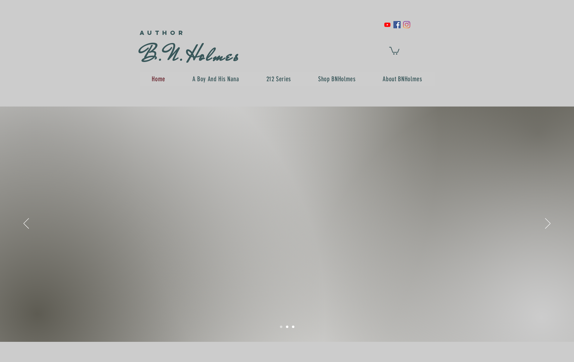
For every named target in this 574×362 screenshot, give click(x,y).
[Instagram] (406, 24)
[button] (394, 50)
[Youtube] (387, 24)
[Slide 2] (287, 327)
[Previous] (26, 224)
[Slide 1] (281, 327)
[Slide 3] (293, 327)
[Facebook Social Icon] (397, 24)
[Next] (548, 224)
